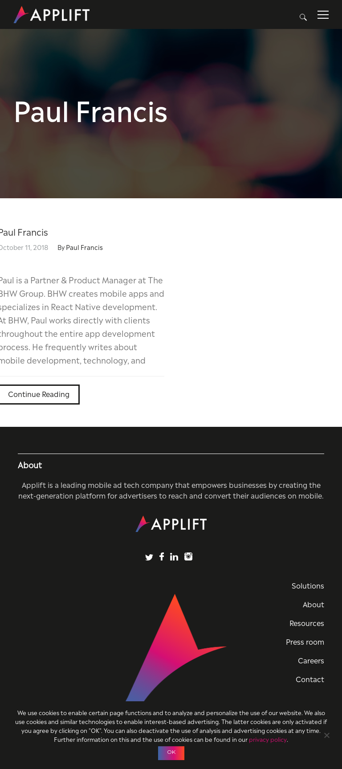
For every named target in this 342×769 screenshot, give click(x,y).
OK (171, 752)
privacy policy (268, 739)
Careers (311, 659)
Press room (305, 641)
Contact (310, 678)
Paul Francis (84, 246)
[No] (326, 734)
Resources (306, 622)
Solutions (308, 585)
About (313, 603)
